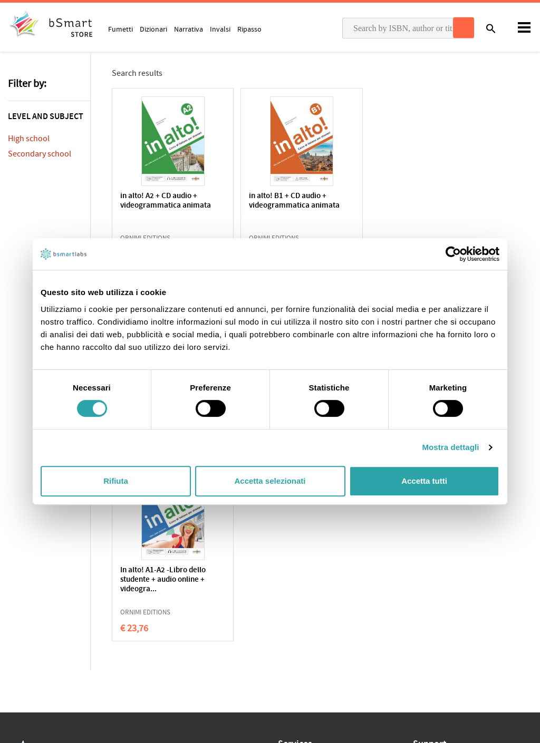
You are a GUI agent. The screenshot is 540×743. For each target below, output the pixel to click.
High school (29, 138)
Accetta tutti (424, 480)
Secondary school (39, 154)
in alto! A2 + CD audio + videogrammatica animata (158, 205)
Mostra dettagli (450, 447)
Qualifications (140, 603)
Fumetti (120, 29)
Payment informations (448, 620)
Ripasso (249, 29)
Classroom (295, 603)
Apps (286, 587)
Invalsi (220, 29)
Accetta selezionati (269, 480)
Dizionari (153, 29)
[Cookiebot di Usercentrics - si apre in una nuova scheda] (453, 254)
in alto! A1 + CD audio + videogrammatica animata (378, 205)
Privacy (19, 603)
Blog (285, 652)
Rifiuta (115, 480)
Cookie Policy (53, 603)
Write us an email (440, 598)
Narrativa (188, 29)
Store (286, 636)
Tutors (288, 619)
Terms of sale (97, 603)
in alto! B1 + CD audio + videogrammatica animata (269, 205)
